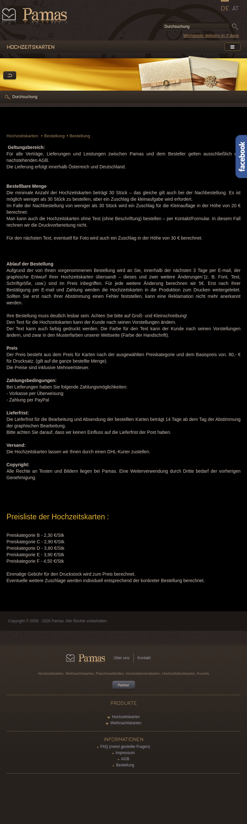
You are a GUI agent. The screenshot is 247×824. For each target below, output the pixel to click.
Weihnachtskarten (125, 723)
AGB (125, 759)
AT (235, 8)
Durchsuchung (24, 97)
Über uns (121, 658)
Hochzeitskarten (22, 135)
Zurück (9, 75)
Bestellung (54, 135)
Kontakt (144, 658)
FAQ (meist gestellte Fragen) (125, 746)
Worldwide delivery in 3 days (211, 35)
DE (225, 8)
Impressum (125, 753)
